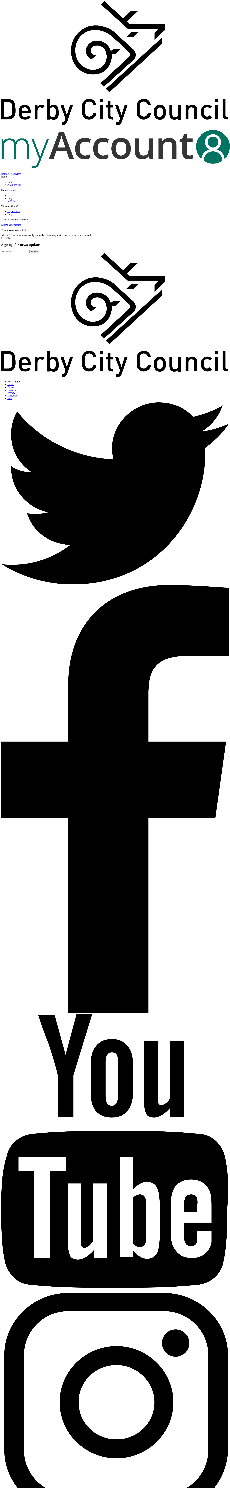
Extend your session (11, 224)
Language (12, 395)
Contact (11, 387)
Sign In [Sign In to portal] (11, 201)
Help (9, 198)
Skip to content (8, 190)
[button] (115, 238)
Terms (10, 384)
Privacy (11, 393)
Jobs (9, 398)
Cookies (11, 390)
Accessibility (14, 381)
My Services (13, 211)
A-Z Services (14, 174)
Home (4, 174)
